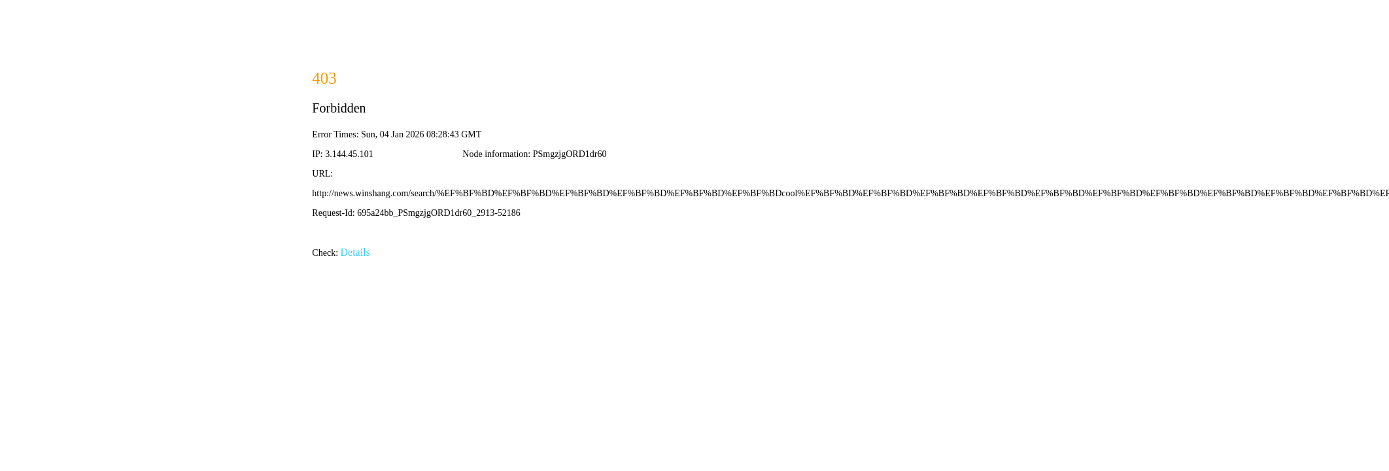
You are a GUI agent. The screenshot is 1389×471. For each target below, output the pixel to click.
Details (355, 252)
